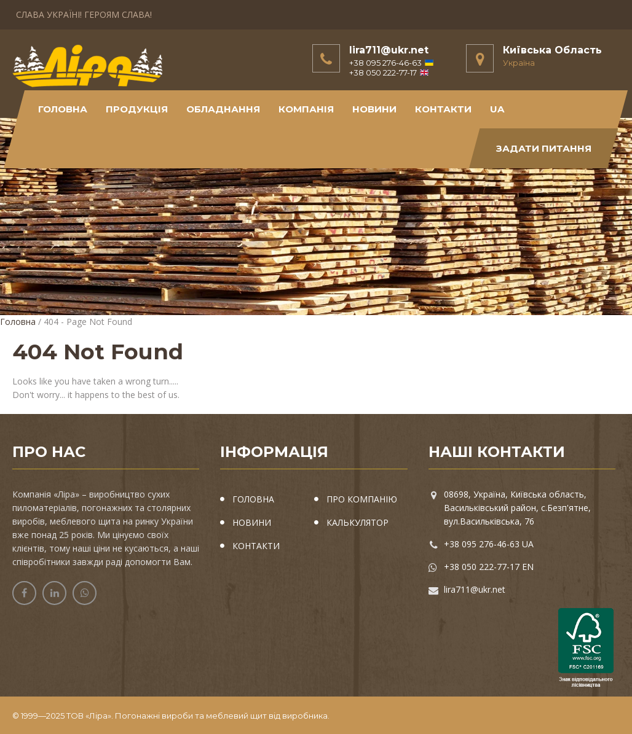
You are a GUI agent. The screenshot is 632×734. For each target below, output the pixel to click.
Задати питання (543, 148)
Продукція (137, 109)
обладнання (223, 109)
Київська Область (552, 50)
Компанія (306, 109)
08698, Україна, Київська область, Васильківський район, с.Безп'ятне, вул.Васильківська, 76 (517, 507)
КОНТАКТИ (443, 109)
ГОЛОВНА (253, 499)
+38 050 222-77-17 (389, 72)
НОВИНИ (251, 522)
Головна (62, 109)
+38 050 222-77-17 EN (489, 566)
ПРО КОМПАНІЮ (361, 499)
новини (374, 109)
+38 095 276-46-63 (391, 63)
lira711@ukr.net (389, 50)
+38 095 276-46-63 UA (489, 544)
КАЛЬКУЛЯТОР (357, 522)
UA (497, 109)
